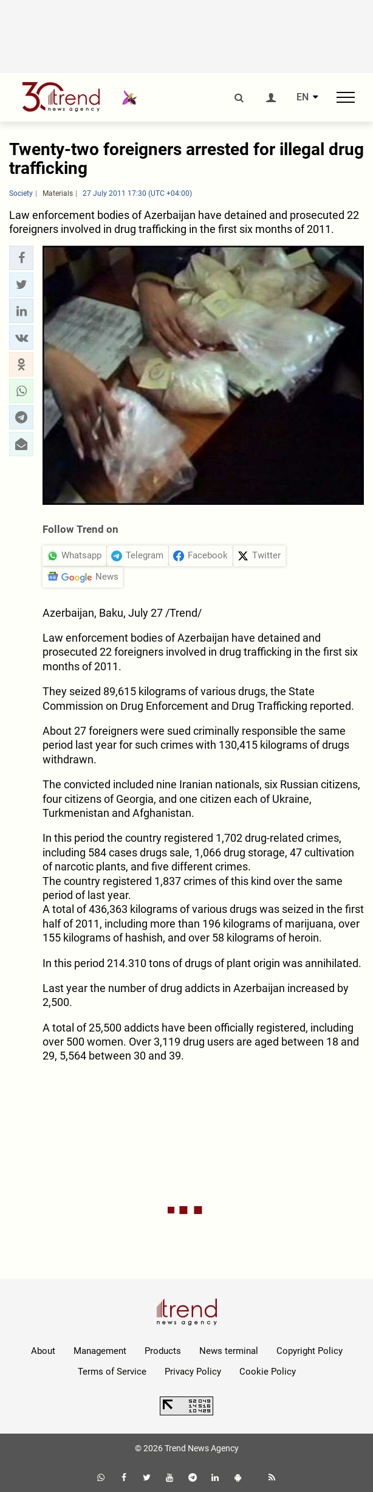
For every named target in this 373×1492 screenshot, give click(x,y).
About (43, 1350)
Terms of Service (112, 1371)
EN (302, 97)
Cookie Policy (267, 1371)
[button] (21, 258)
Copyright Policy (309, 1350)
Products (163, 1350)
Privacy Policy (193, 1371)
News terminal (228, 1350)
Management (100, 1350)
